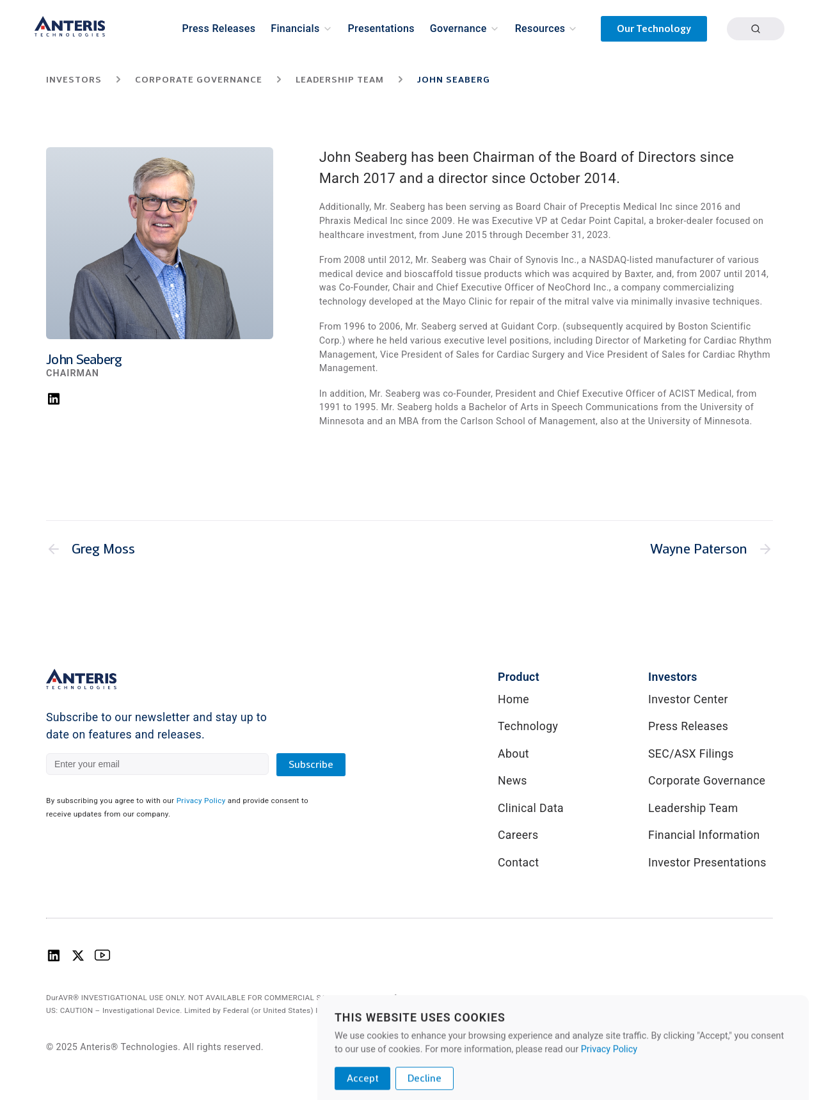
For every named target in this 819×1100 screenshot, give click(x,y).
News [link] (512, 780)
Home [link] (513, 699)
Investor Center (688, 699)
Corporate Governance (706, 780)
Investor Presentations (707, 862)
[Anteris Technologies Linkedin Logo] (53, 959)
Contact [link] (518, 862)
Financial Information (704, 835)
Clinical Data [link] (531, 808)
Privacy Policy (201, 800)
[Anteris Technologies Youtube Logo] (102, 959)
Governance (458, 28)
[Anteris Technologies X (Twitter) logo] (78, 959)
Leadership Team (693, 808)
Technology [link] (528, 726)
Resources (540, 28)
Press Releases (219, 28)
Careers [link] (518, 835)
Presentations (381, 28)
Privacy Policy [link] (743, 1045)
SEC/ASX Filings (691, 753)
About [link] (513, 753)
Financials (295, 28)
